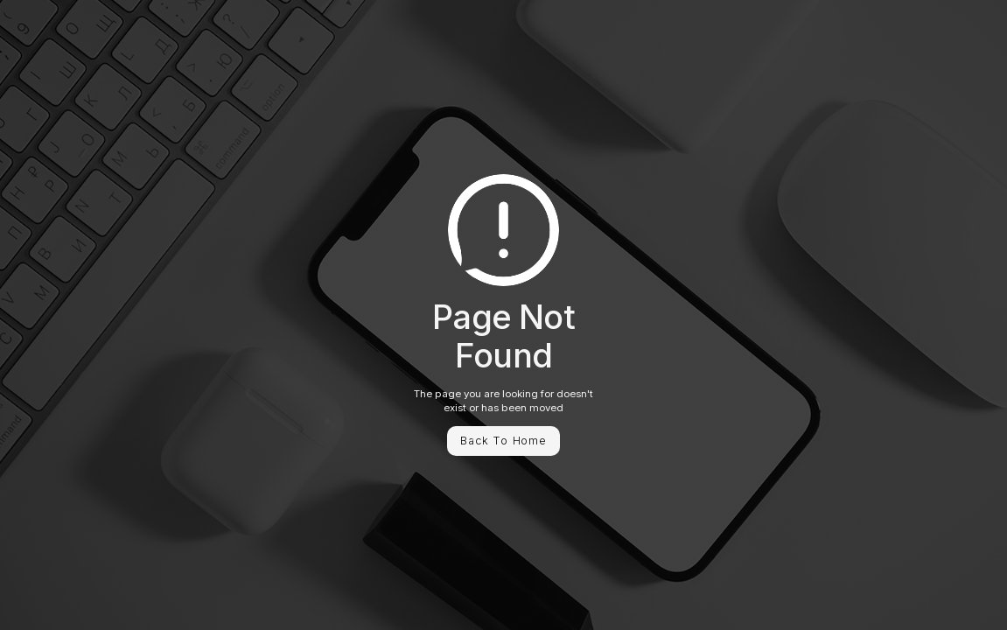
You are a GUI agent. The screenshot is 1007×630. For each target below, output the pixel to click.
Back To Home (503, 440)
